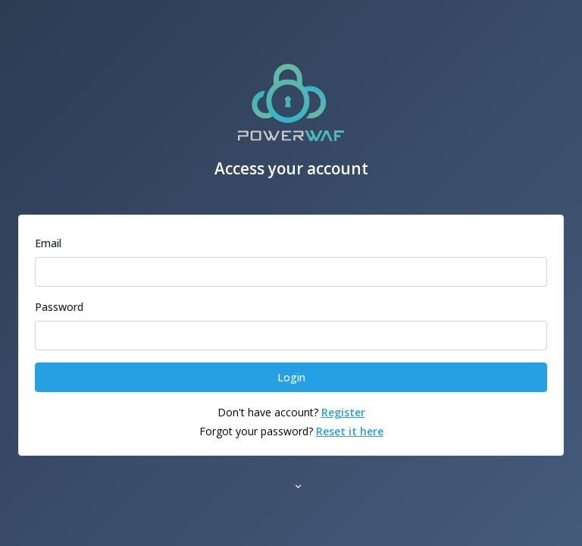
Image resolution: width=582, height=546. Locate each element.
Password (59, 307)
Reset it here (349, 431)
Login (291, 377)
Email (48, 243)
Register (343, 412)
